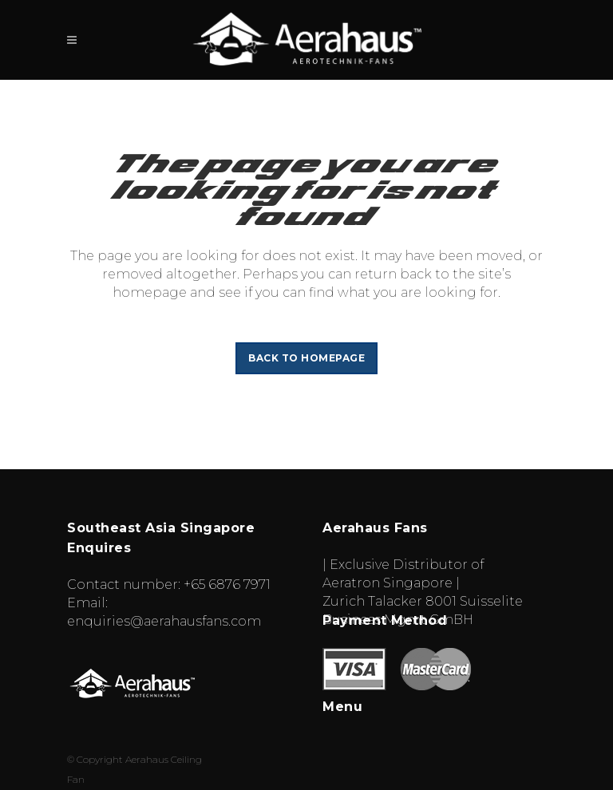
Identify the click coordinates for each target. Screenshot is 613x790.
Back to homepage (306, 358)
